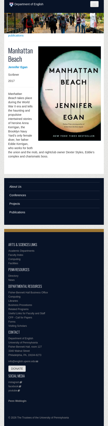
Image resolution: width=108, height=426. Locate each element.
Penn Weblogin (17, 401)
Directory (13, 275)
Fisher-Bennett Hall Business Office (28, 292)
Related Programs (18, 309)
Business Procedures (20, 305)
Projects (14, 203)
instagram (13, 382)
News (11, 280)
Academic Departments (21, 250)
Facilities (13, 263)
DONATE (17, 368)
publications (16, 35)
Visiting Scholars (17, 325)
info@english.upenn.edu (22, 361)
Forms (11, 321)
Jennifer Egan (18, 67)
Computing (14, 259)
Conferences (17, 195)
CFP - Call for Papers (20, 317)
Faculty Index (15, 255)
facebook (13, 386)
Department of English (26, 4)
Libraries (13, 300)
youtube (12, 390)
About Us (15, 186)
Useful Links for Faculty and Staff (26, 313)
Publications (17, 212)
